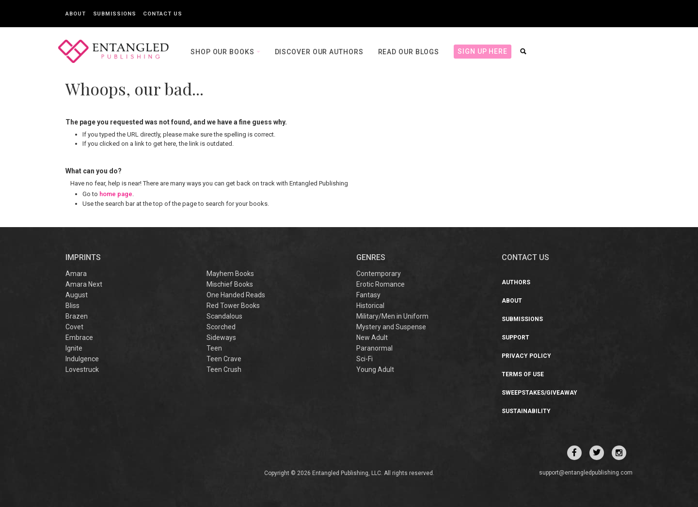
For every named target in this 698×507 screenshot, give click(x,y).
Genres (370, 257)
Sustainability (526, 411)
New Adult (372, 337)
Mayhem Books (230, 273)
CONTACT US (525, 257)
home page (115, 194)
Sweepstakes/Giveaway (539, 392)
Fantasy (368, 295)
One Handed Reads (235, 295)
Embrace (79, 337)
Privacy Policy (526, 356)
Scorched (221, 327)
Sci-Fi (364, 359)
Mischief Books (229, 284)
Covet (74, 327)
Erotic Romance (380, 284)
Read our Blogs (409, 52)
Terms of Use (523, 374)
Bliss (72, 305)
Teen (214, 348)
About (75, 14)
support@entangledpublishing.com (586, 472)
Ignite (73, 348)
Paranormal (374, 348)
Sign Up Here (483, 51)
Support (515, 337)
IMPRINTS (83, 257)
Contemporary (378, 273)
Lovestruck (82, 369)
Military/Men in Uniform (392, 316)
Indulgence (82, 359)
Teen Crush (223, 369)
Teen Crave (223, 359)
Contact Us (162, 14)
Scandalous (224, 316)
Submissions (114, 14)
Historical (370, 305)
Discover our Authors (319, 52)
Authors (516, 282)
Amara (76, 273)
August (76, 295)
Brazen (76, 316)
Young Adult (375, 369)
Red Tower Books (233, 305)
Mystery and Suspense (391, 327)
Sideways (221, 337)
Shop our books (223, 52)
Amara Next (83, 284)
